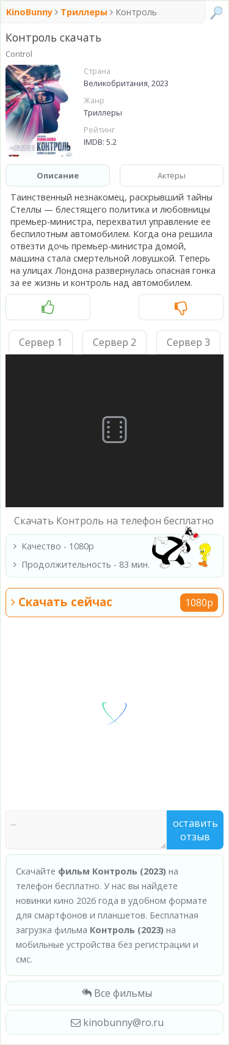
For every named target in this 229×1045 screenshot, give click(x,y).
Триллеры (83, 12)
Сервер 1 (40, 342)
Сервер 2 (114, 342)
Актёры (172, 175)
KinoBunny (30, 12)
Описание (58, 175)
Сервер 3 (188, 342)
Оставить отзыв (195, 829)
